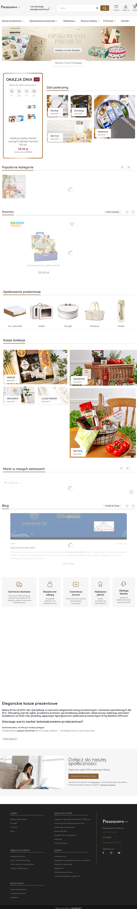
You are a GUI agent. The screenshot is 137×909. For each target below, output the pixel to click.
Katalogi (58, 839)
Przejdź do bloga (112, 506)
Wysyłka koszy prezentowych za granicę (72, 860)
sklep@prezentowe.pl (111, 842)
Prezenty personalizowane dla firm (69, 823)
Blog (12, 831)
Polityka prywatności (63, 872)
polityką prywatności (108, 785)
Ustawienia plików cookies (66, 876)
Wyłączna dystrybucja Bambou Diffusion (72, 819)
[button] (104, 8)
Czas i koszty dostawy (20, 860)
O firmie (13, 827)
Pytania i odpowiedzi (63, 864)
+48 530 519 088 (109, 832)
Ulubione (14, 897)
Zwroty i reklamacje (19, 868)
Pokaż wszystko (112, 212)
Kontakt (13, 823)
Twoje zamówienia (18, 889)
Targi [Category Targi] (13, 544)
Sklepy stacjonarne (18, 819)
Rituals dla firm (60, 831)
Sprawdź (55, 113)
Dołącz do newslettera (83, 776)
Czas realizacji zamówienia (22, 864)
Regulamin (95, 782)
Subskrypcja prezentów (64, 827)
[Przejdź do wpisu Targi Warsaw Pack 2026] (68, 526)
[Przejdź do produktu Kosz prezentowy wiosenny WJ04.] (44, 242)
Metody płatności (17, 856)
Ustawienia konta (17, 893)
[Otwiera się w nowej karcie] (43, 8)
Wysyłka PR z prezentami (65, 835)
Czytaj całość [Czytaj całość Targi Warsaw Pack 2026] (68, 563)
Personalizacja (60, 843)
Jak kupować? (60, 856)
